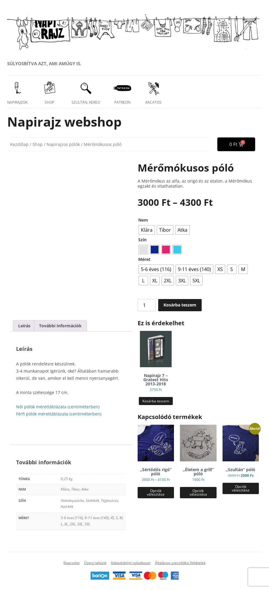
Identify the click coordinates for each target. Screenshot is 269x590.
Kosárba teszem (180, 305)
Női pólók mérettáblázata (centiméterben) (57, 407)
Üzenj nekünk (95, 562)
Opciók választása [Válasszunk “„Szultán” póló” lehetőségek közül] (240, 488)
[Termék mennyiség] (147, 305)
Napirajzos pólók (63, 144)
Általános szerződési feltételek (180, 562)
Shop (37, 144)
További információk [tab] (60, 326)
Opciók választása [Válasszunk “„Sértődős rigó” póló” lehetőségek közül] (155, 492)
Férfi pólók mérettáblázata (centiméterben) (58, 414)
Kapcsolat (71, 562)
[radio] (147, 229)
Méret (144, 259)
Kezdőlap (19, 144)
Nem (143, 220)
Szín (142, 239)
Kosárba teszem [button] (155, 401)
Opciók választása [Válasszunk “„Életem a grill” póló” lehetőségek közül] (198, 492)
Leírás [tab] (24, 326)
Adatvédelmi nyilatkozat (130, 562)
